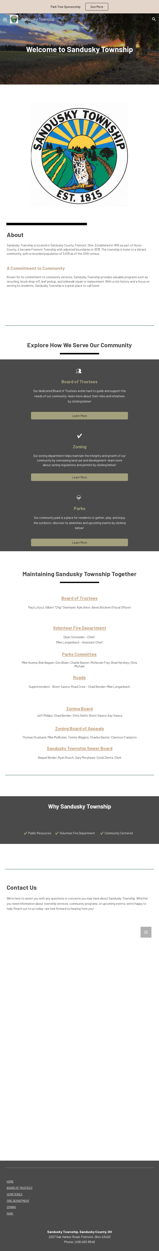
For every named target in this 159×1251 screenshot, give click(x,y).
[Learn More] (79, 415)
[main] (79, 49)
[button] (5, 19)
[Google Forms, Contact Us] (79, 1041)
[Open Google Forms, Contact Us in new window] (146, 932)
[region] (79, 6)
